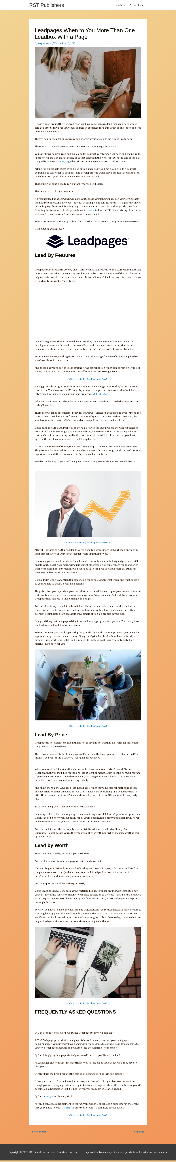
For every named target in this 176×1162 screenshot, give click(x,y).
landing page (65, 162)
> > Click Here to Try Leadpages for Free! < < (88, 380)
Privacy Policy (137, 5)
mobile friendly (99, 395)
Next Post (140, 1133)
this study (92, 211)
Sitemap (51, 1153)
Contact (120, 5)
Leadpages (49, 1097)
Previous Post (38, 1133)
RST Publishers (48, 5)
